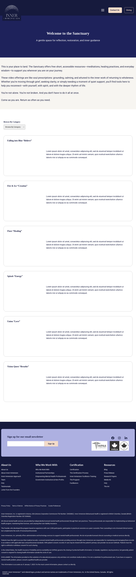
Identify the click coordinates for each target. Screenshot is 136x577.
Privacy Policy (5, 506)
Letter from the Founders (10, 490)
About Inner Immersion (9, 473)
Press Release (109, 473)
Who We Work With (42, 470)
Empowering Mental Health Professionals (51, 476)
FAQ (2, 483)
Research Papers (110, 476)
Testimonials (5, 486)
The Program (75, 480)
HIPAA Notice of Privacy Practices (35, 506)
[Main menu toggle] (103, 10)
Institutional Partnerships (45, 473)
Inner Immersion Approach (11, 476)
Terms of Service (17, 506)
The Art (106, 486)
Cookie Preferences (54, 506)
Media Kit (107, 480)
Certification (74, 470)
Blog (105, 470)
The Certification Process (79, 473)
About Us (4, 470)
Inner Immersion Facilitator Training (83, 476)
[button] (115, 10)
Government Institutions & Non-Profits (50, 480)
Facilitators (74, 483)
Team (3, 480)
